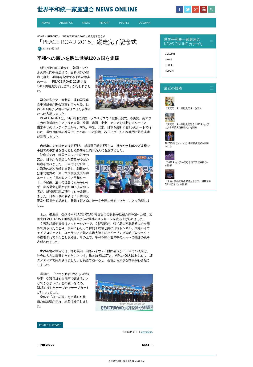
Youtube (203, 9)
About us (66, 22)
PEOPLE (124, 22)
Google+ (195, 9)
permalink (146, 332)
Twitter (187, 9)
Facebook (179, 9)
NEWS (86, 22)
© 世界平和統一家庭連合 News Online (127, 361)
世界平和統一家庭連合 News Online (87, 9)
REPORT (104, 22)
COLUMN (144, 22)
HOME (46, 22)
